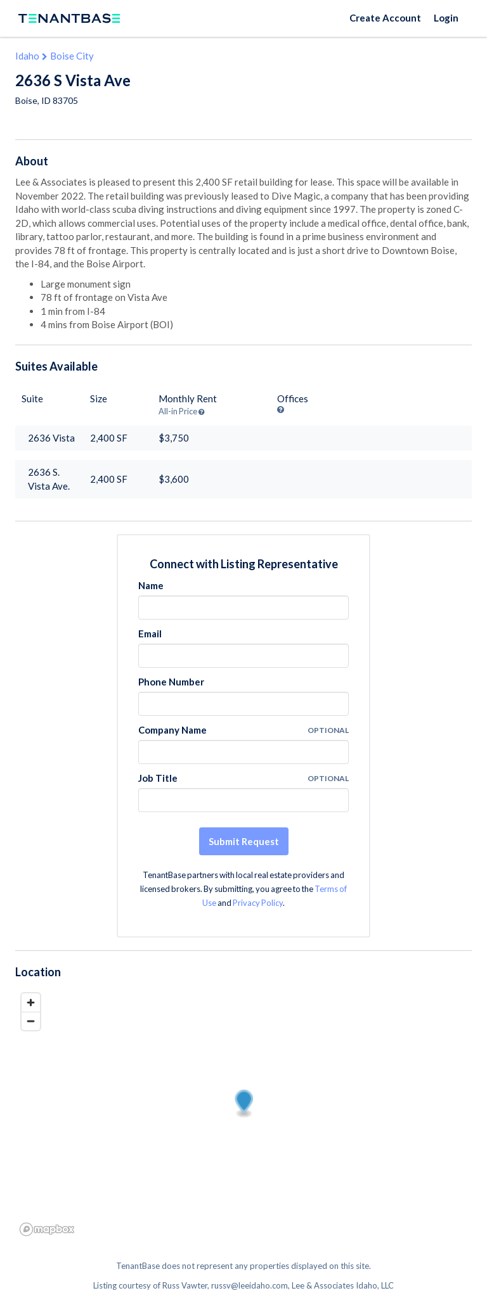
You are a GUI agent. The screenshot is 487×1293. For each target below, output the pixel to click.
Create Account (385, 17)
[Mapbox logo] (47, 1229)
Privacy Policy (258, 903)
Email (150, 633)
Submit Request (244, 841)
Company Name (172, 730)
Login (446, 17)
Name (151, 585)
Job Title (158, 778)
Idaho (27, 55)
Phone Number (171, 681)
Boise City (72, 55)
